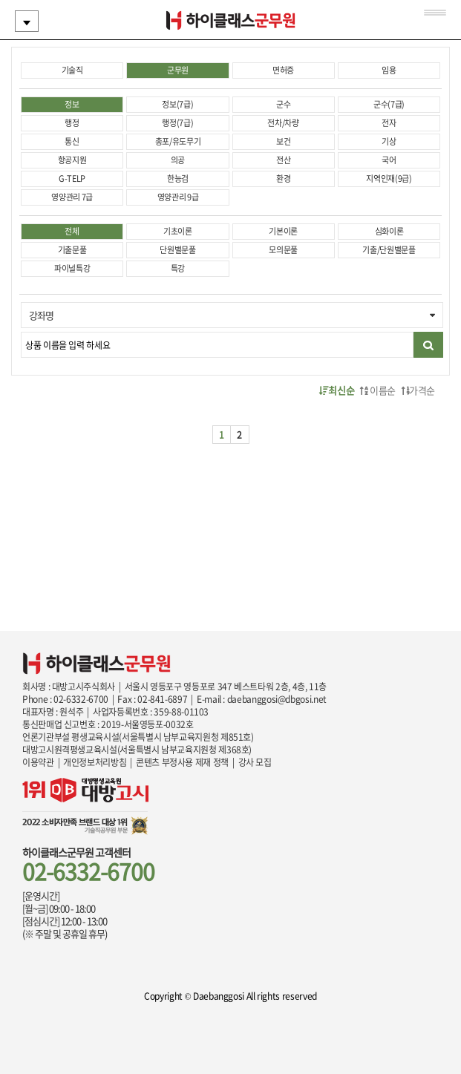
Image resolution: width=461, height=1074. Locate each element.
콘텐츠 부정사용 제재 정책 (182, 762)
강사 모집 (255, 762)
